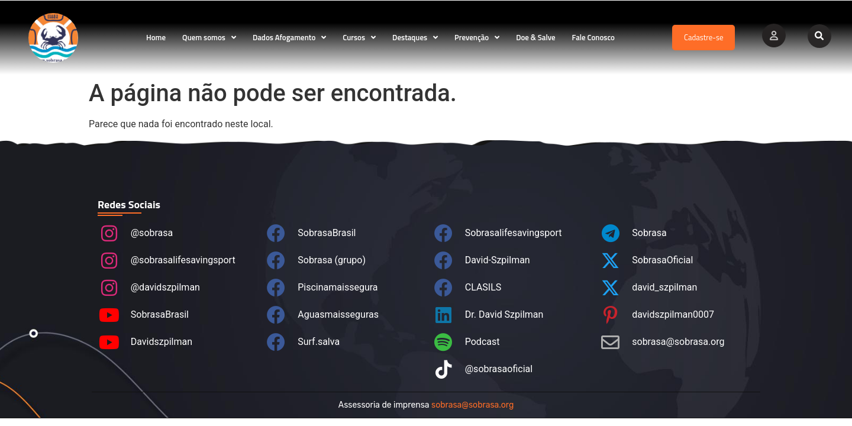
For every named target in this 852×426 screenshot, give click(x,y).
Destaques (415, 37)
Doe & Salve (535, 37)
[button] (819, 36)
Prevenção (476, 37)
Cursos (359, 37)
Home (156, 37)
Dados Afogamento (289, 37)
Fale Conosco (593, 37)
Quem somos (209, 37)
